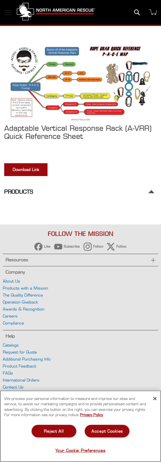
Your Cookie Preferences (80, 450)
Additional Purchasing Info (27, 359)
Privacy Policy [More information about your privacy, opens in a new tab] (91, 415)
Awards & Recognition (23, 309)
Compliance (13, 323)
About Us (11, 281)
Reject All (53, 431)
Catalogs (11, 345)
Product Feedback (19, 366)
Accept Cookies (107, 431)
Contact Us (13, 387)
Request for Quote (20, 352)
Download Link (26, 169)
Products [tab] (18, 192)
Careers (10, 316)
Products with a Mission (25, 288)
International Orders (21, 380)
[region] (80, 426)
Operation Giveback (20, 302)
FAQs (8, 373)
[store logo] (56, 12)
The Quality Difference (23, 295)
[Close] (155, 398)
